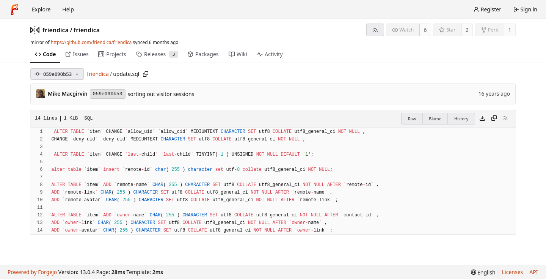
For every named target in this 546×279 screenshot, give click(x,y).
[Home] (14, 9)
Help (68, 9)
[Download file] (482, 118)
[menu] (483, 272)
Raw (412, 118)
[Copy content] (494, 118)
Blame (435, 118)
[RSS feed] (375, 30)
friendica (55, 30)
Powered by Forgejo (32, 272)
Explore (41, 9)
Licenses (512, 272)
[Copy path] (145, 74)
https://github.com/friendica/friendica (91, 42)
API (533, 272)
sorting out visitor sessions (161, 94)
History (461, 118)
